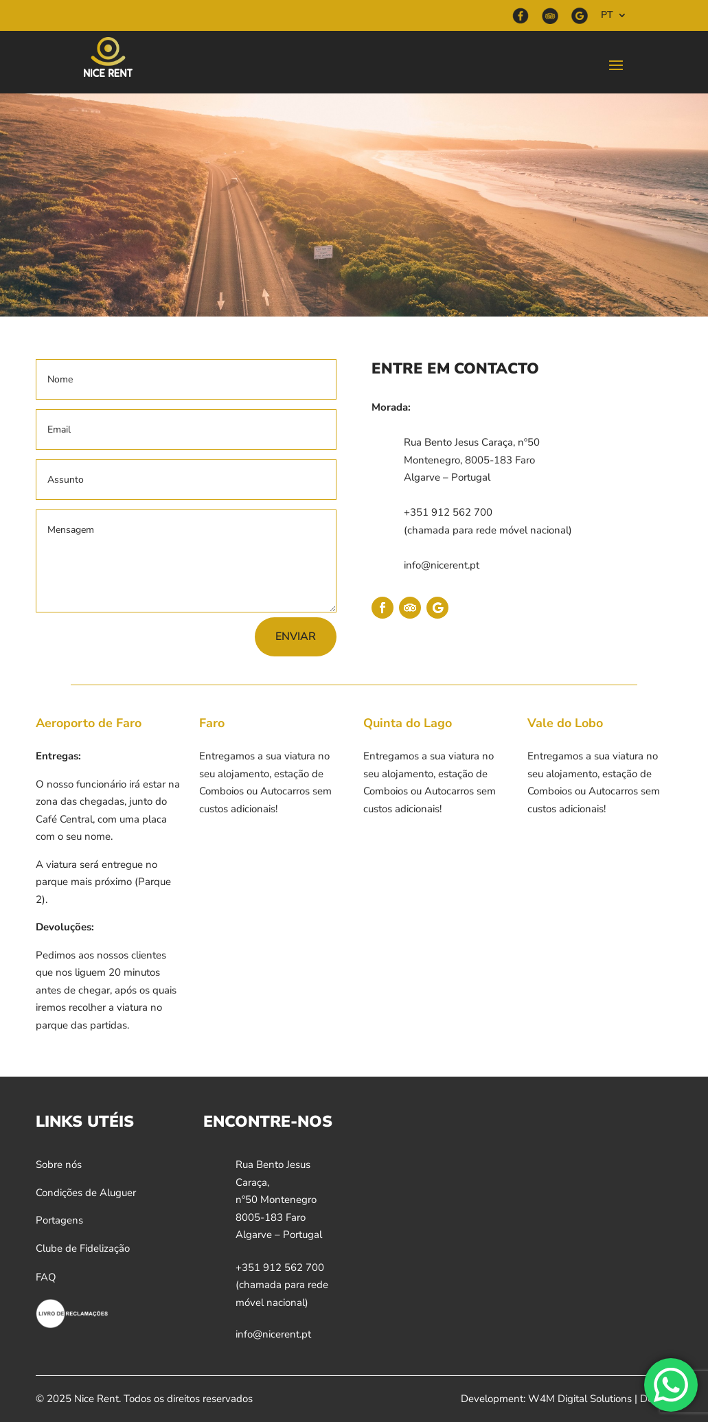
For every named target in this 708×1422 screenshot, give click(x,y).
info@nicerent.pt (441, 565)
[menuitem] (614, 18)
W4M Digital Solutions (580, 1399)
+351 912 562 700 (448, 512)
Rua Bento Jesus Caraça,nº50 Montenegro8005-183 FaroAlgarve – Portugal (279, 1199)
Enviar (295, 636)
